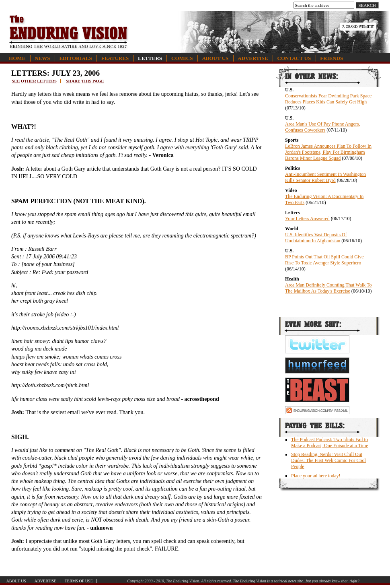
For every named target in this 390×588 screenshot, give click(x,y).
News (42, 58)
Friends (331, 58)
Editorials (75, 58)
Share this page (85, 81)
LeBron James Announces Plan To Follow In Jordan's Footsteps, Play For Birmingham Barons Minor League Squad (328, 152)
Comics (182, 58)
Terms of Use (79, 581)
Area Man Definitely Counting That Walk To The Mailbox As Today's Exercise (328, 288)
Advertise (253, 58)
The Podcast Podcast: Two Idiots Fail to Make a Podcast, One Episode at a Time (329, 442)
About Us (215, 58)
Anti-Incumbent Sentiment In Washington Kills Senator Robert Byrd (325, 177)
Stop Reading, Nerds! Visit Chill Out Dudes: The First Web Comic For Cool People (328, 460)
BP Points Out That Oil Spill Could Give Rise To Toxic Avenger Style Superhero (324, 260)
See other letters (34, 81)
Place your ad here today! (316, 476)
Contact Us (294, 58)
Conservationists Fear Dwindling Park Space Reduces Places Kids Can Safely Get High (328, 99)
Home (17, 58)
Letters (150, 58)
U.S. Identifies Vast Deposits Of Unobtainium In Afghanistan (316, 237)
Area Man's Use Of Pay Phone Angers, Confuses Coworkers (322, 127)
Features (115, 58)
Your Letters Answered (307, 218)
